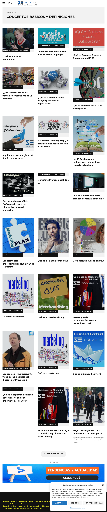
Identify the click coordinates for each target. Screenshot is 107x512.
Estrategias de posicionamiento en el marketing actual (88, 292)
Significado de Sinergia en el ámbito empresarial (18, 132)
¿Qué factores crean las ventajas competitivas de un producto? (18, 76)
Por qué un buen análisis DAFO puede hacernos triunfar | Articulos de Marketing (18, 183)
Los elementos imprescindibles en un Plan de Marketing (18, 235)
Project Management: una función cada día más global (88, 405)
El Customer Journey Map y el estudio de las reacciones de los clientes (53, 124)
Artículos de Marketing (83, 49)
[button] (103, 485)
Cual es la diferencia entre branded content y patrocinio (88, 180)
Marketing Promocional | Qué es (53, 181)
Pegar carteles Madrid (26, 501)
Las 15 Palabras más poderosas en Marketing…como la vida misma (88, 134)
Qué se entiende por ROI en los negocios (88, 82)
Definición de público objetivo (88, 235)
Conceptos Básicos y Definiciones (16, 50)
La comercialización (18, 291)
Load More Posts (53, 454)
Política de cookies (75, 508)
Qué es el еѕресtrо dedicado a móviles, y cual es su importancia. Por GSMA (18, 397)
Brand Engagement (81, 190)
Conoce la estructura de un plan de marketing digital (53, 36)
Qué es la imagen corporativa (53, 235)
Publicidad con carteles (10, 501)
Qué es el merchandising (53, 292)
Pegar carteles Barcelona (42, 501)
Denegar (75, 503)
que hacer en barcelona (36, 504)
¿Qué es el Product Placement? (18, 38)
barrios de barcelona (9, 506)
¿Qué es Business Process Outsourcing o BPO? (88, 38)
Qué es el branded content (88, 348)
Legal (83, 508)
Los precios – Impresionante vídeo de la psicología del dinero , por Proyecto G (18, 348)
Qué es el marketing (53, 348)
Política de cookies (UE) (48, 506)
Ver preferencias (94, 503)
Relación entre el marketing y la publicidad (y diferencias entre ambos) (53, 405)
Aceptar (59, 503)
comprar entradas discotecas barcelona (15, 504)
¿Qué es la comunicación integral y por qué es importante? (53, 78)
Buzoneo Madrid (23, 506)
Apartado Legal (34, 506)
